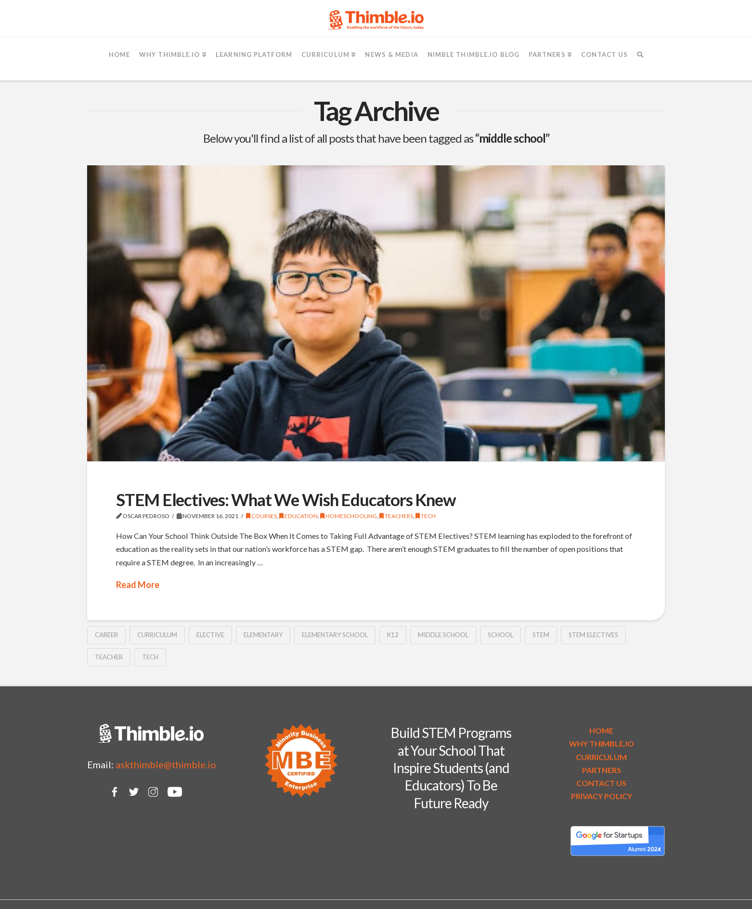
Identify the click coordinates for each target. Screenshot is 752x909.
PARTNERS (601, 770)
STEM (540, 635)
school (500, 635)
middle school (443, 635)
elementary (263, 635)
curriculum (157, 635)
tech (150, 657)
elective (210, 635)
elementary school (335, 635)
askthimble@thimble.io (166, 764)
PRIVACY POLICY (601, 796)
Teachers (396, 516)
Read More (137, 584)
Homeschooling (348, 516)
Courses (261, 516)
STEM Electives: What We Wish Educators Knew (285, 499)
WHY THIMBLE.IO (601, 743)
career (106, 635)
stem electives (593, 635)
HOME (601, 730)
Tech (425, 516)
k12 (393, 635)
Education (298, 516)
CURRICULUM (601, 757)
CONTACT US (601, 783)
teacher (109, 657)
